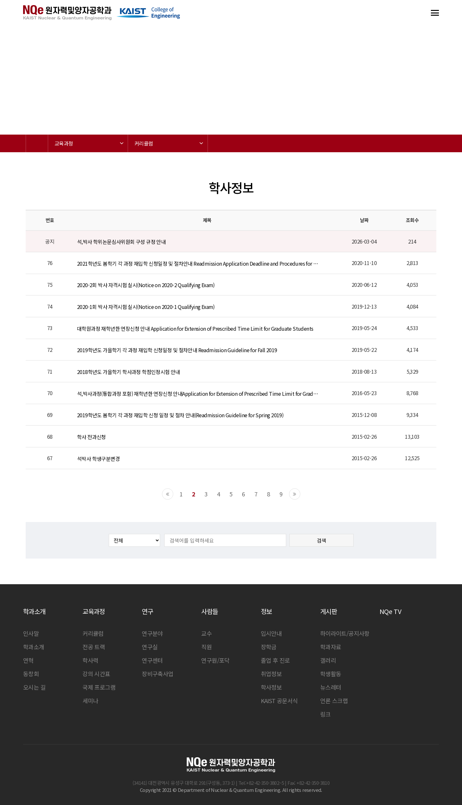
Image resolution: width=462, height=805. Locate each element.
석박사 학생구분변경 (98, 458)
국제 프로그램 (99, 687)
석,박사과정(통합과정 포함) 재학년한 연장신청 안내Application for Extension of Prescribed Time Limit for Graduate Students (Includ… (198, 393)
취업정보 (271, 673)
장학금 (269, 647)
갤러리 (328, 660)
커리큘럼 (93, 633)
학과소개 (33, 647)
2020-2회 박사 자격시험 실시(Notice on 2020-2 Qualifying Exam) (146, 285)
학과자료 (330, 647)
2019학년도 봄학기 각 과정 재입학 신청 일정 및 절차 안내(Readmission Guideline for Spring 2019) (180, 415)
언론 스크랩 (334, 700)
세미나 (90, 700)
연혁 (28, 660)
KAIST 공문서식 (279, 700)
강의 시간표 (96, 673)
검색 (321, 540)
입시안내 (271, 633)
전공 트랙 (93, 647)
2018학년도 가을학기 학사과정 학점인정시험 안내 (128, 372)
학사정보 (271, 687)
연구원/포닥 (215, 660)
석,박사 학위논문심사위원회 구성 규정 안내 (121, 241)
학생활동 (330, 673)
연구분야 (152, 633)
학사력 (90, 660)
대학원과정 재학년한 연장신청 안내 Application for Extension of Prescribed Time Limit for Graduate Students (195, 328)
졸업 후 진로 (275, 660)
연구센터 (152, 660)
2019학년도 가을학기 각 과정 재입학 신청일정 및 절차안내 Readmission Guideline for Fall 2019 (177, 350)
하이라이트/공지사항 (345, 633)
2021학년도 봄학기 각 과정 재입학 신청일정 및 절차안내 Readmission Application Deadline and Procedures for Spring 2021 (198, 263)
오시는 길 (34, 687)
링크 (325, 714)
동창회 (31, 673)
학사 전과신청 (91, 437)
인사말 (31, 633)
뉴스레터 (330, 687)
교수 (206, 633)
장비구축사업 (157, 673)
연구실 (150, 647)
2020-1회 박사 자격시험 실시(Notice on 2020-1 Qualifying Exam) (146, 307)
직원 (206, 647)
